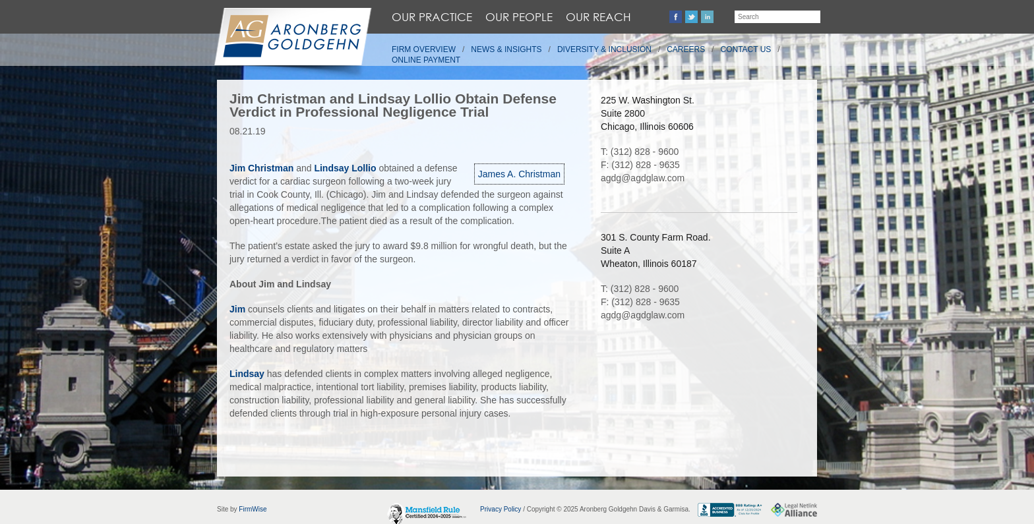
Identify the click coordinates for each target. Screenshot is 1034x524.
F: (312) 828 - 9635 (640, 165)
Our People (519, 17)
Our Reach (598, 17)
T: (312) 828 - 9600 (640, 151)
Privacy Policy (500, 509)
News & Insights (506, 49)
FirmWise (252, 509)
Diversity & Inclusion (604, 49)
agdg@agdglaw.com (642, 178)
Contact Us (746, 49)
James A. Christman (519, 174)
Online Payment (426, 60)
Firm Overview (424, 49)
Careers (686, 49)
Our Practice (432, 17)
